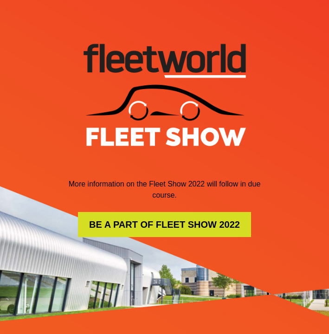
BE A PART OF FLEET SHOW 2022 (164, 224)
